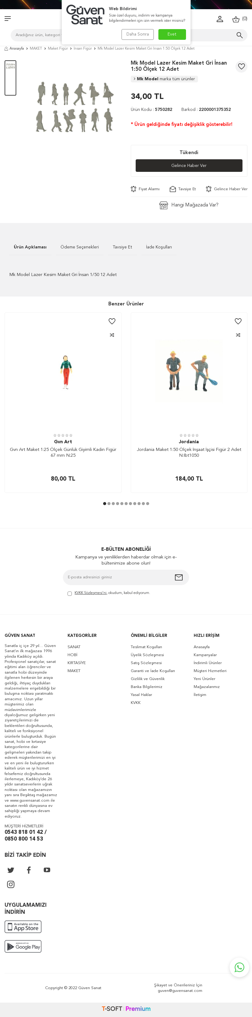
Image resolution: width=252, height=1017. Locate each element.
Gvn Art (63, 442)
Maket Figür (58, 49)
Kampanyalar (205, 655)
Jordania (189, 442)
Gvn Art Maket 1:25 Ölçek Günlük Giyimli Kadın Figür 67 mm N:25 (63, 453)
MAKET (36, 49)
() (239, 19)
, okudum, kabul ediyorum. (109, 593)
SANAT (74, 647)
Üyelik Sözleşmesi (147, 655)
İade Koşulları (159, 247)
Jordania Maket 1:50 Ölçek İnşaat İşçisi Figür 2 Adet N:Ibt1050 (189, 453)
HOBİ (72, 655)
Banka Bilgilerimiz (146, 687)
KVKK (136, 703)
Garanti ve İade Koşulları (153, 671)
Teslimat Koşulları (146, 647)
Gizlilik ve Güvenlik (148, 679)
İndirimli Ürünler (208, 663)
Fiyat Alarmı (145, 189)
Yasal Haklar (141, 695)
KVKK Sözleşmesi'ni (91, 593)
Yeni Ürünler (204, 679)
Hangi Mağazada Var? (189, 205)
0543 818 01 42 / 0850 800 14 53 (26, 836)
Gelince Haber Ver (189, 166)
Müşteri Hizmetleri (210, 671)
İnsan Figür (83, 49)
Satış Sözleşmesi (146, 663)
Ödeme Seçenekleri (79, 247)
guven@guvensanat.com (180, 991)
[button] (104, 503)
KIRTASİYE (77, 663)
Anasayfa (14, 49)
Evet (172, 34)
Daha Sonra (137, 34)
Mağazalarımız (207, 687)
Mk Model (164, 79)
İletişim (200, 695)
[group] (73, 108)
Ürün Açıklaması (30, 247)
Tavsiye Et (183, 189)
